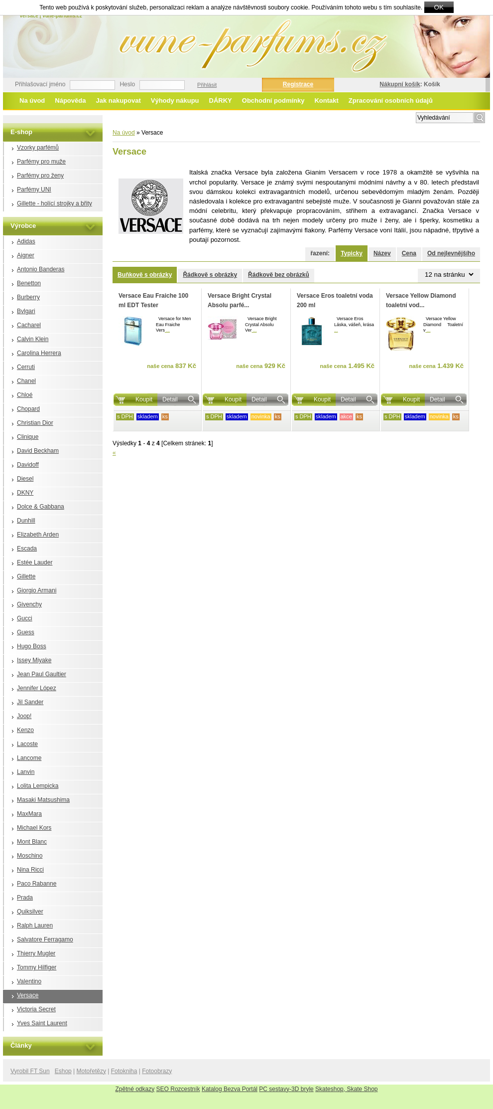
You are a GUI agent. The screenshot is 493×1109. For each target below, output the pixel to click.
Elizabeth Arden (38, 534)
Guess (25, 632)
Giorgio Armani (36, 590)
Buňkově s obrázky (145, 274)
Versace (27, 995)
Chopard (28, 408)
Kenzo (25, 730)
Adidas (26, 241)
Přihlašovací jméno (40, 84)
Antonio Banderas (40, 269)
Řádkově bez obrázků (278, 274)
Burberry (28, 297)
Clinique (27, 436)
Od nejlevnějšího (451, 253)
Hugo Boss (31, 646)
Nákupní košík (399, 84)
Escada (27, 548)
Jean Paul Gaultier (41, 674)
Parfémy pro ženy (40, 175)
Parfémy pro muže (41, 161)
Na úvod (32, 100)
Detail (170, 399)
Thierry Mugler (36, 953)
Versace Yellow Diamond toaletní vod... (421, 300)
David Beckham (38, 450)
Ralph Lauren (35, 925)
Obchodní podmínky (273, 100)
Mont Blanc (32, 841)
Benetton (29, 283)
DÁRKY (220, 100)
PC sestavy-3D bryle (286, 1089)
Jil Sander (30, 702)
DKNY (25, 492)
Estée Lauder (34, 562)
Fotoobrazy (157, 1071)
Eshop (63, 1071)
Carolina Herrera (39, 353)
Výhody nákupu (175, 100)
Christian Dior (35, 422)
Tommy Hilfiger (36, 967)
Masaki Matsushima (43, 799)
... (167, 330)
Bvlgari (26, 311)
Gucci (24, 618)
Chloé (24, 394)
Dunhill (26, 520)
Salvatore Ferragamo (45, 939)
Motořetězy (91, 1071)
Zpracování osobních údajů (391, 100)
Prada (25, 897)
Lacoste (27, 743)
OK (439, 7)
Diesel (25, 478)
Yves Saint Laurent (42, 1023)
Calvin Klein (32, 339)
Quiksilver (30, 911)
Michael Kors (34, 827)
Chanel (26, 380)
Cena (409, 253)
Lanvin (25, 771)
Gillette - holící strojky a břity (54, 203)
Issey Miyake (34, 660)
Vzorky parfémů (38, 147)
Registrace (298, 84)
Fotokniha (124, 1071)
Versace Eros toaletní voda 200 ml (335, 300)
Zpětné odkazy (135, 1089)
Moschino (29, 855)
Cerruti (26, 367)
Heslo (127, 84)
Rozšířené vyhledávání (382, 116)
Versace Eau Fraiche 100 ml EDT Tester (153, 300)
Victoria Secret (36, 1009)
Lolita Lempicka (37, 785)
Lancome (29, 757)
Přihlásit (207, 85)
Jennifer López (36, 688)
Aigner (25, 255)
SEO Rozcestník (178, 1089)
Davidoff (28, 464)
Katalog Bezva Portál (229, 1089)
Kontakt (326, 100)
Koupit (143, 399)
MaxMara (29, 813)
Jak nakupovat (118, 100)
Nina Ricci (30, 869)
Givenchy (29, 604)
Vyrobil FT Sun (30, 1071)
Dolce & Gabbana (40, 506)
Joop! (24, 716)
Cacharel (29, 325)
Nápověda (70, 100)
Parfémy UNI (34, 189)
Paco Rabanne (36, 883)
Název (382, 253)
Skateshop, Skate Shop (346, 1089)
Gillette (26, 576)
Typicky (352, 253)
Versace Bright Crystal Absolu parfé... (239, 300)
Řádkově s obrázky (210, 274)
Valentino (29, 981)
